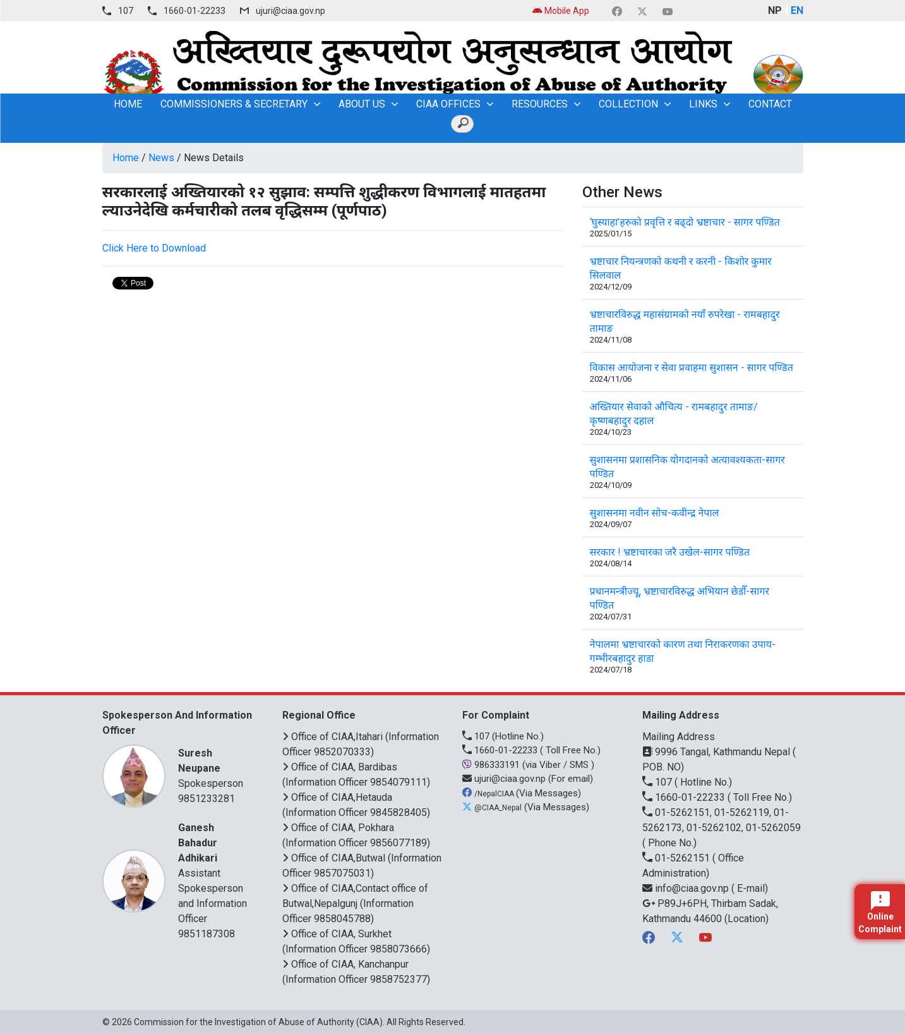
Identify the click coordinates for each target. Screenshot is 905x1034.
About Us (362, 104)
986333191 (492, 764)
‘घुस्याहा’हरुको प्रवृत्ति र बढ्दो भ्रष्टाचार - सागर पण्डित (685, 222)
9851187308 (206, 934)
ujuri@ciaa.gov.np (290, 11)
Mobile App (560, 11)
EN (797, 10)
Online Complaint (880, 912)
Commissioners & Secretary (234, 104)
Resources (540, 104)
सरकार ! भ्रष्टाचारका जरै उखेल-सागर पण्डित (670, 552)
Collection (628, 104)
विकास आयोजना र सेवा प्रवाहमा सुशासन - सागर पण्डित (691, 368)
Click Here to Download (154, 248)
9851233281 (206, 799)
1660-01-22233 (194, 11)
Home (125, 158)
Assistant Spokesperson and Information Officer (214, 872)
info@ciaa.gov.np (686, 888)
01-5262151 (677, 858)
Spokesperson (214, 767)
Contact (770, 104)
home (128, 104)
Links (703, 104)
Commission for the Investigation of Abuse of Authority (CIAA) (258, 1022)
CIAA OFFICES (448, 104)
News (161, 158)
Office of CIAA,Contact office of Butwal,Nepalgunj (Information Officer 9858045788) (355, 903)
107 (125, 11)
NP (775, 10)
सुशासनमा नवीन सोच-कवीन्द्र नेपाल (654, 513)
